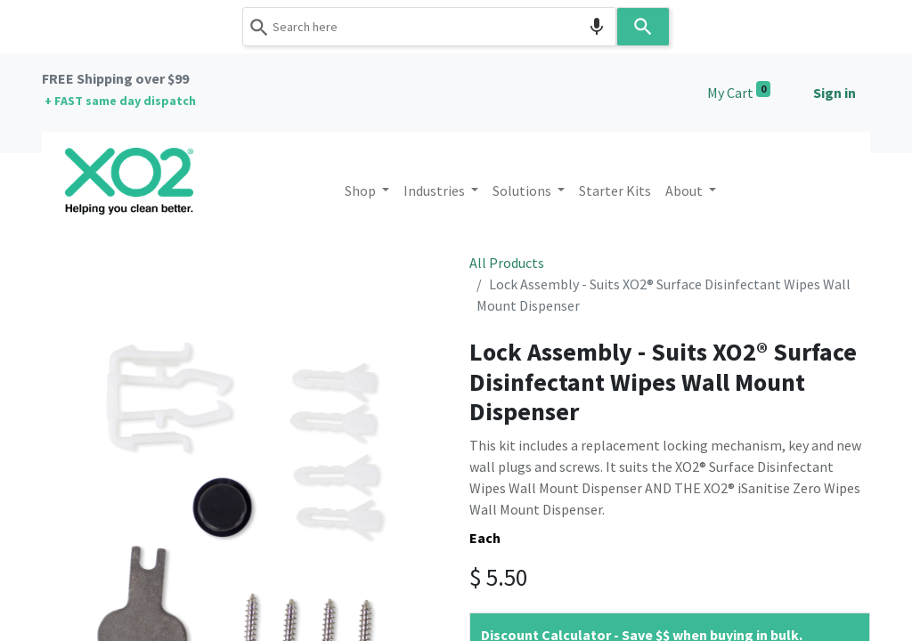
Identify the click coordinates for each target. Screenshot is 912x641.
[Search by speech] (597, 27)
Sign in (834, 92)
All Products (506, 263)
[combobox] (429, 26)
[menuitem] (615, 190)
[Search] (643, 26)
